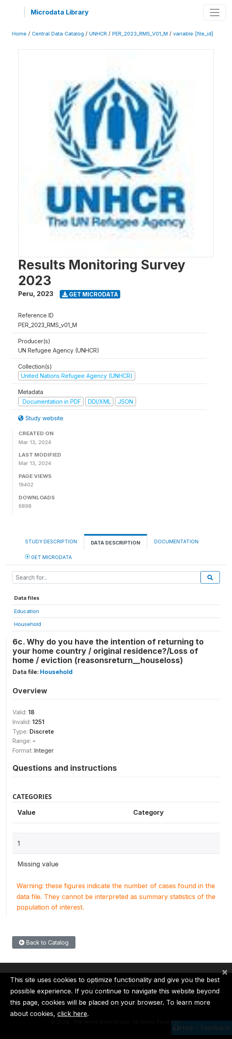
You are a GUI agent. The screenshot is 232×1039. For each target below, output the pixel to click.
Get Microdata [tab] (48, 556)
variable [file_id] (193, 34)
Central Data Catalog (58, 34)
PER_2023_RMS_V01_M (140, 34)
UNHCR (98, 34)
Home (19, 34)
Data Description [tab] (115, 543)
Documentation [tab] (176, 541)
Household (27, 624)
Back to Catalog (44, 942)
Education (26, 611)
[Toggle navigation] (214, 12)
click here (72, 1014)
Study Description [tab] (51, 541)
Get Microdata (90, 294)
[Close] (225, 971)
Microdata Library (60, 12)
